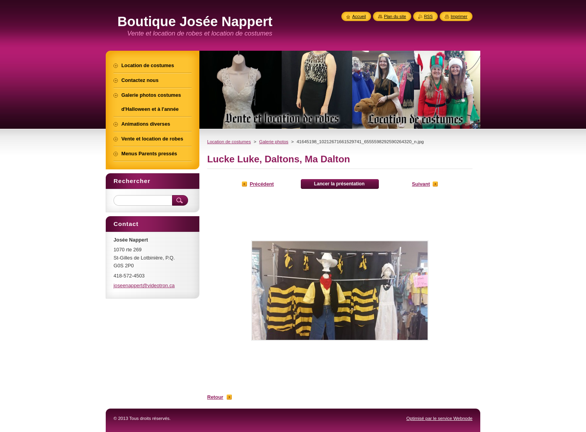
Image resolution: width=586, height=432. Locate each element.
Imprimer (459, 16)
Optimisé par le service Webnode (439, 418)
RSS (428, 16)
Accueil (359, 16)
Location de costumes (229, 141)
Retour (215, 397)
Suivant (421, 184)
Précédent (262, 184)
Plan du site (395, 16)
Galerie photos (273, 141)
